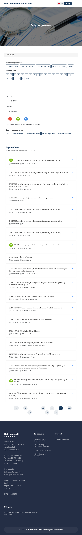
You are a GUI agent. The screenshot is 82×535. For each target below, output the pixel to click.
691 (47, 410)
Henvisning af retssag (40, 453)
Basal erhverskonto (59, 66)
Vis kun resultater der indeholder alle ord (24, 124)
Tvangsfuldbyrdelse (43, 448)
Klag (68, 3)
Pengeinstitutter (12, 66)
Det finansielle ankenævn (18, 3)
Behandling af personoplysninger (41, 443)
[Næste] (56, 410)
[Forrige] (16, 406)
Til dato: (9, 106)
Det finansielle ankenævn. (34, 528)
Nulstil (71, 66)
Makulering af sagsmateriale (40, 438)
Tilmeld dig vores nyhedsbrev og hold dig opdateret (21, 511)
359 (29, 410)
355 (43, 406)
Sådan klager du (63, 437)
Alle (27, 78)
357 (61, 406)
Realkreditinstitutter (27, 66)
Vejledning (10, 55)
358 (69, 406)
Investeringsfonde (43, 66)
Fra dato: (9, 96)
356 (52, 406)
